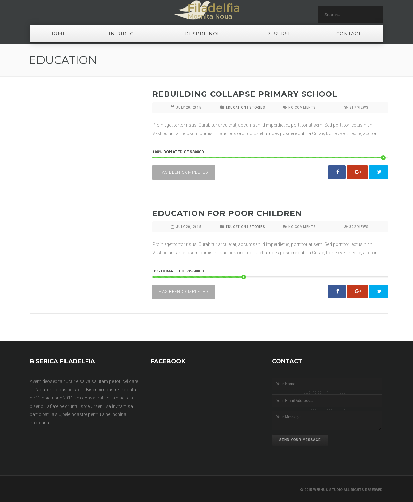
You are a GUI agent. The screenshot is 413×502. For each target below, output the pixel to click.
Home (57, 34)
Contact (348, 34)
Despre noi (202, 34)
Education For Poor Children (227, 213)
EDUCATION (236, 107)
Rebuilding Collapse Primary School (244, 94)
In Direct (122, 34)
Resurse (279, 34)
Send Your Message (300, 440)
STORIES (257, 107)
